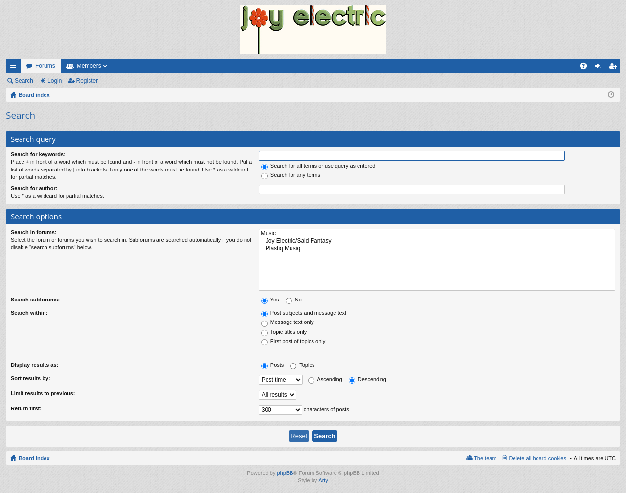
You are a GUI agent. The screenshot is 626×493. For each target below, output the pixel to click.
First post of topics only (293, 341)
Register (87, 80)
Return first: (26, 408)
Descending (367, 379)
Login (54, 80)
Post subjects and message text (303, 313)
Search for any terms (290, 175)
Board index (34, 458)
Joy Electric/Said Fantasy (437, 241)
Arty (323, 480)
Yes (270, 299)
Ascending (325, 379)
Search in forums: (34, 232)
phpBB (285, 473)
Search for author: (34, 188)
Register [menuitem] (615, 68)
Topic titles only (284, 332)
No (294, 299)
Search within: (29, 313)
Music (437, 233)
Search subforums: (35, 299)
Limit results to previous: (43, 393)
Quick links (15, 68)
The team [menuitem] (485, 458)
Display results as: (34, 365)
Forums (45, 66)
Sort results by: (30, 378)
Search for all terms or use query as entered (318, 166)
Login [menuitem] (600, 68)
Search (24, 80)
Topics (302, 365)
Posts (272, 365)
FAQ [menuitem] (586, 68)
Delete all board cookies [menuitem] (537, 458)
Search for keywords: (38, 154)
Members (89, 66)
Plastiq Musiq (437, 248)
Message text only (287, 322)
